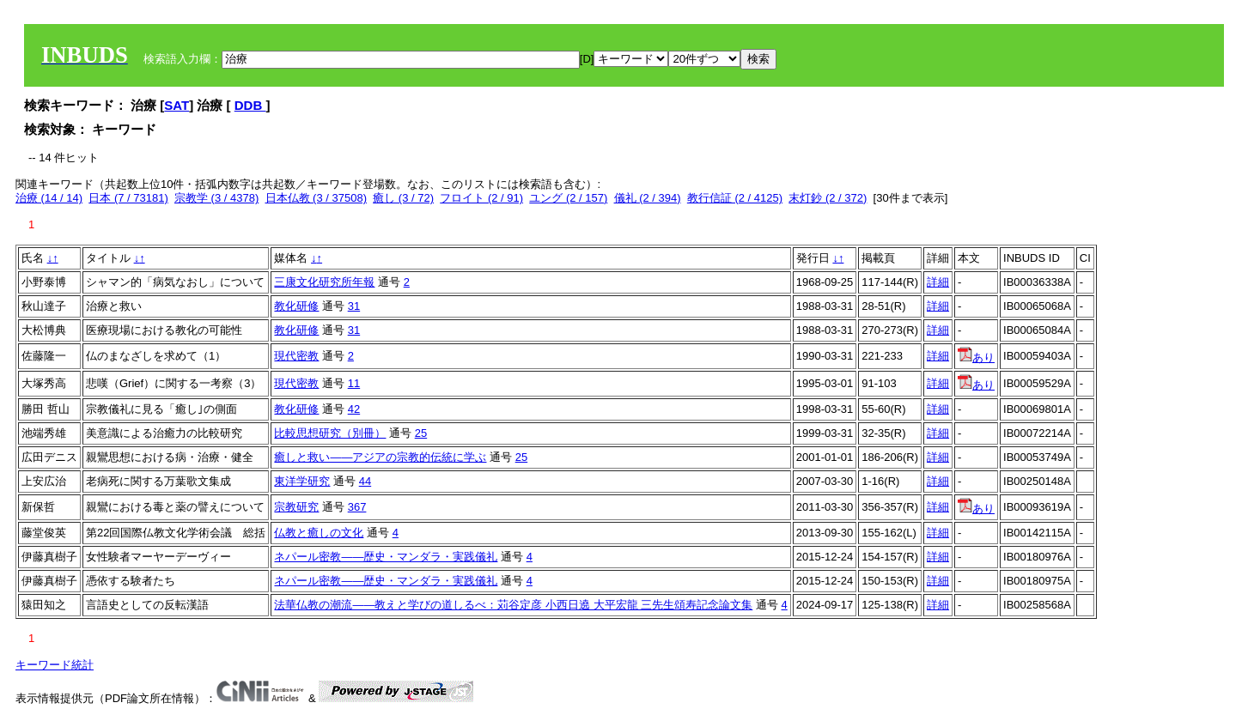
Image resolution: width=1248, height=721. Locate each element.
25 (421, 433)
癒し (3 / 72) (403, 197)
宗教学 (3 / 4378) (216, 197)
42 (354, 409)
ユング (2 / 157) (568, 197)
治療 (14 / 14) (48, 197)
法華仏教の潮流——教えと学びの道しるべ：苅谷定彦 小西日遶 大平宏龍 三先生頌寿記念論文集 (513, 604)
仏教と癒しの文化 (318, 532)
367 (357, 506)
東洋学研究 (302, 481)
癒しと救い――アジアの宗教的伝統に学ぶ (380, 457)
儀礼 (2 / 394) (647, 197)
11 (354, 383)
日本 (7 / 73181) (128, 197)
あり (976, 357)
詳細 (938, 282)
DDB (250, 105)
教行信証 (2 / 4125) (734, 197)
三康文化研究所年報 (324, 282)
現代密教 (296, 355)
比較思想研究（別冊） (330, 433)
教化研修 (296, 306)
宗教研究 (296, 506)
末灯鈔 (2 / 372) (827, 197)
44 (365, 481)
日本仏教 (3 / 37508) (316, 197)
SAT (176, 105)
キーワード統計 (54, 664)
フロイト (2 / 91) (481, 197)
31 (354, 306)
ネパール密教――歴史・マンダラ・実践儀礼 (385, 556)
